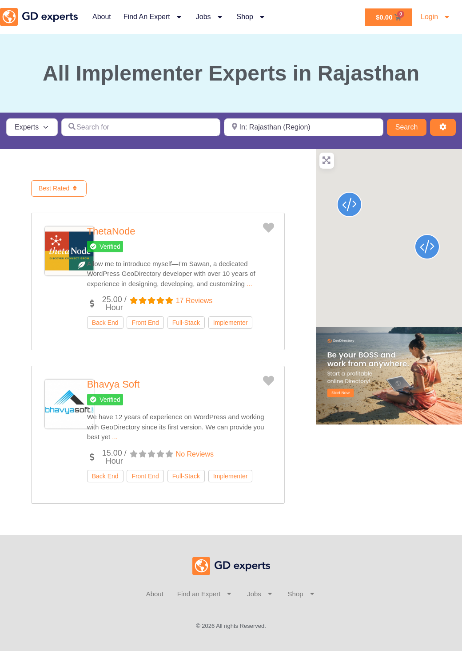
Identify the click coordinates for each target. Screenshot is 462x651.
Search (410, 126)
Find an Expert (153, 17)
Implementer (230, 322)
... (249, 283)
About (101, 16)
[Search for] (141, 127)
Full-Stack (186, 322)
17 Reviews (194, 300)
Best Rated (59, 188)
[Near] (303, 127)
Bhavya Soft (113, 384)
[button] (105, 246)
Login (436, 17)
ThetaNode (111, 231)
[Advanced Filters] (443, 127)
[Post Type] (32, 127)
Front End (145, 322)
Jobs (210, 17)
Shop (252, 17)
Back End (105, 322)
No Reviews (195, 454)
